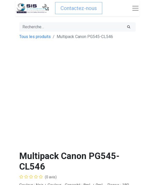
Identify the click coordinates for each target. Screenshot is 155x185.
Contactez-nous (79, 8)
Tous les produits (35, 36)
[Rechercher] (129, 27)
